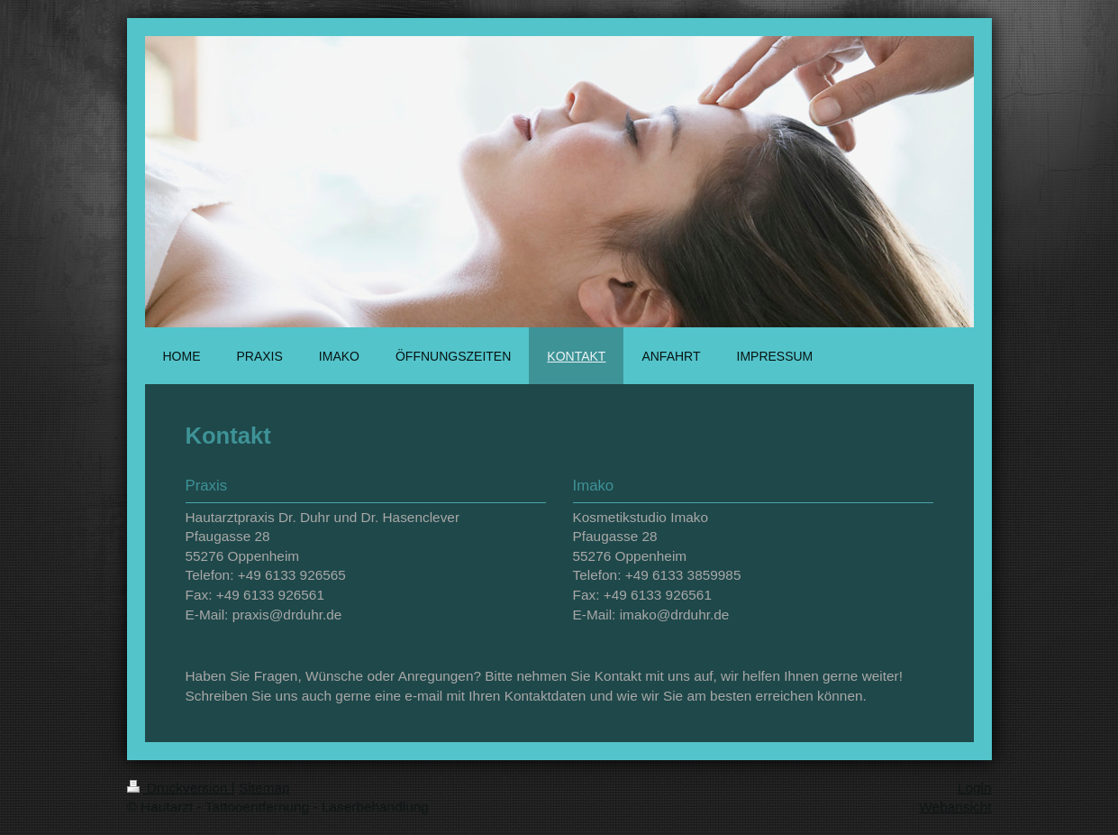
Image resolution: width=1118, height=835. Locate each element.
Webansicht (955, 806)
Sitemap (264, 787)
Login (975, 787)
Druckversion (179, 787)
